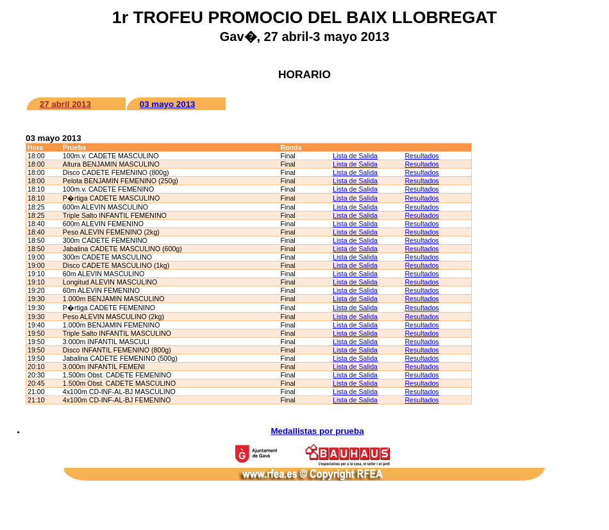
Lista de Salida (355, 156)
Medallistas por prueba (317, 431)
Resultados (421, 156)
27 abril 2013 (65, 104)
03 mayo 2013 (168, 104)
